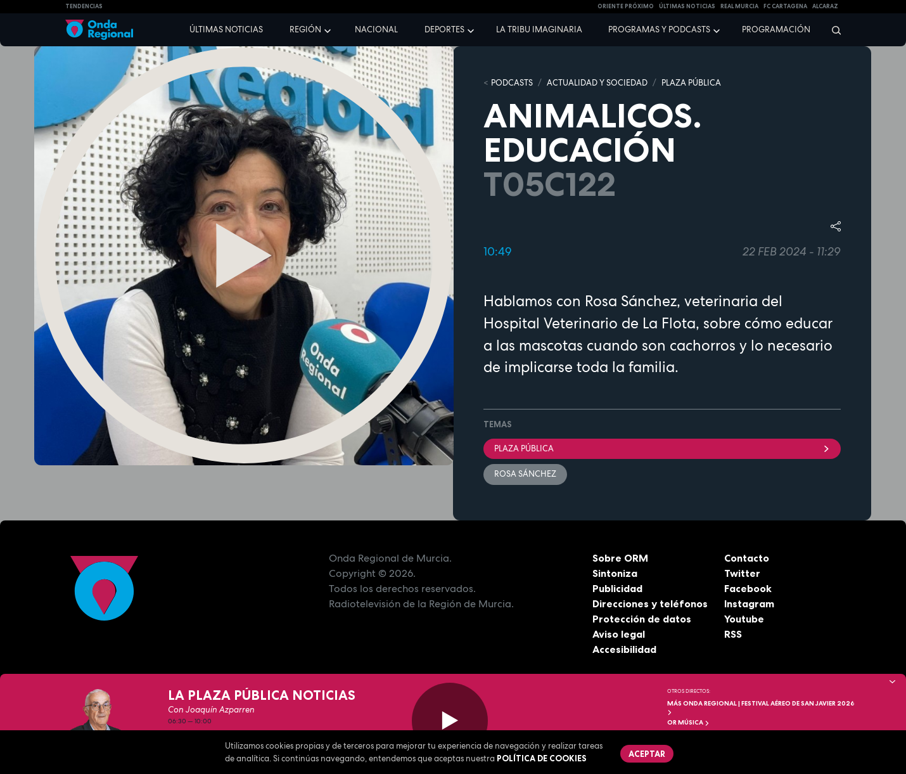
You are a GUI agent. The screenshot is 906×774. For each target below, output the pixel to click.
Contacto (746, 557)
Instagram (749, 603)
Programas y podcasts (659, 29)
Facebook (748, 588)
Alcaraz (825, 6)
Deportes (444, 29)
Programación (776, 29)
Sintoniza (614, 573)
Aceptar (646, 754)
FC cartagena (785, 6)
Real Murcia (739, 6)
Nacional (376, 29)
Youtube (744, 618)
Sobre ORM (620, 557)
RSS (733, 634)
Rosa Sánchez (525, 473)
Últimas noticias (226, 29)
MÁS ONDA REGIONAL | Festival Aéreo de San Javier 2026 (761, 707)
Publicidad (617, 588)
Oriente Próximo (625, 6)
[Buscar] (832, 29)
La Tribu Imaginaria (539, 29)
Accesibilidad (624, 649)
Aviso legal (618, 634)
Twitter (742, 573)
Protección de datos (641, 618)
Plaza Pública (662, 448)
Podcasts (512, 82)
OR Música (688, 722)
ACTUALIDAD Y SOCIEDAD (597, 82)
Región (305, 29)
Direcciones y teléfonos (650, 603)
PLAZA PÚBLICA (691, 82)
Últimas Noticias (687, 6)
